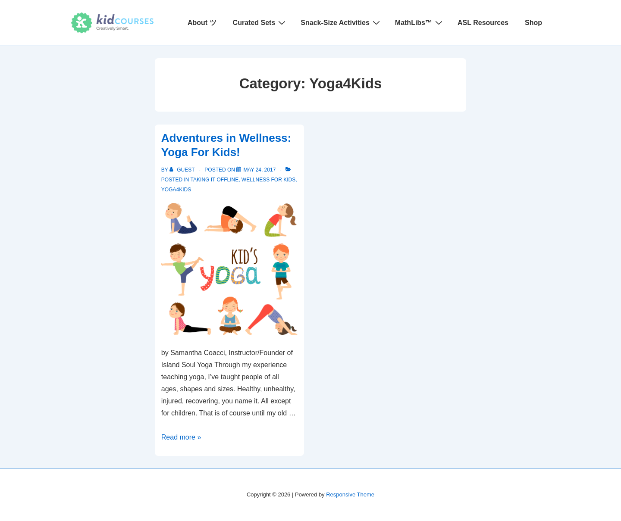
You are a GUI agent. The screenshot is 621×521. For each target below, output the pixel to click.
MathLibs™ (420, 22)
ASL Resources (483, 22)
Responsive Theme (350, 494)
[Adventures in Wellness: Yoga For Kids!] (259, 170)
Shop (533, 22)
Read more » (181, 437)
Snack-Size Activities (341, 22)
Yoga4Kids (176, 190)
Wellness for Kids (268, 180)
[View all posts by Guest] (182, 170)
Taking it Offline (215, 180)
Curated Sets (260, 22)
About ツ (202, 22)
